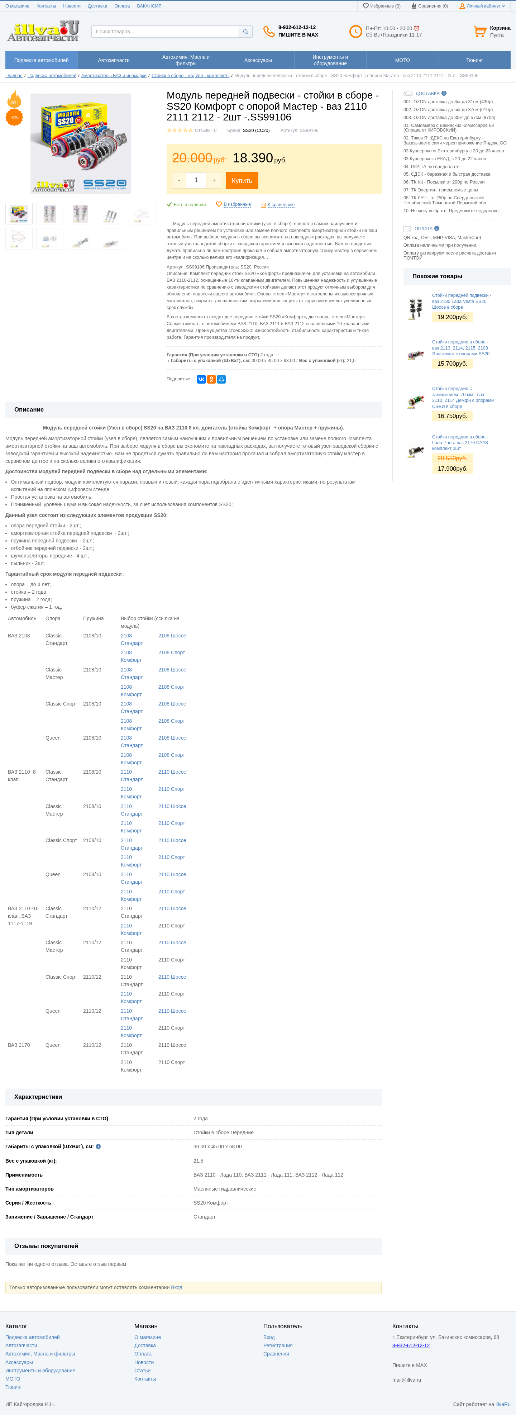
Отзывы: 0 (205, 130)
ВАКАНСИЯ (149, 6)
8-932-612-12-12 (297, 27)
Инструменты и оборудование (40, 1370)
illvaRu (503, 1404)
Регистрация (278, 1345)
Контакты (46, 6)
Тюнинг (13, 1387)
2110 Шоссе (172, 772)
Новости (72, 6)
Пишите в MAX (298, 35)
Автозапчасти (21, 1345)
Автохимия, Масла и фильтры (40, 1354)
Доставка (97, 6)
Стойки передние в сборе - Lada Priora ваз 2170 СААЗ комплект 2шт (460, 443)
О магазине (17, 6)
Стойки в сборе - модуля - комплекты (191, 75)
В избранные (237, 204)
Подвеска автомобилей (52, 75)
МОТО (12, 1379)
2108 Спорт (171, 652)
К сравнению (281, 204)
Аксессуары (19, 1362)
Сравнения (276, 1354)
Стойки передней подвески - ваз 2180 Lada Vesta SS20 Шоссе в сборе (461, 301)
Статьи (142, 1370)
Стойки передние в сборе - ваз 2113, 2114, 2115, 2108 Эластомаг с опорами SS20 (460, 347)
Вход (176, 1287)
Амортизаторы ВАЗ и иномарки (114, 75)
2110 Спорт (171, 789)
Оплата (122, 6)
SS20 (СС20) (256, 130)
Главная (14, 75)
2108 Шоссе (172, 635)
